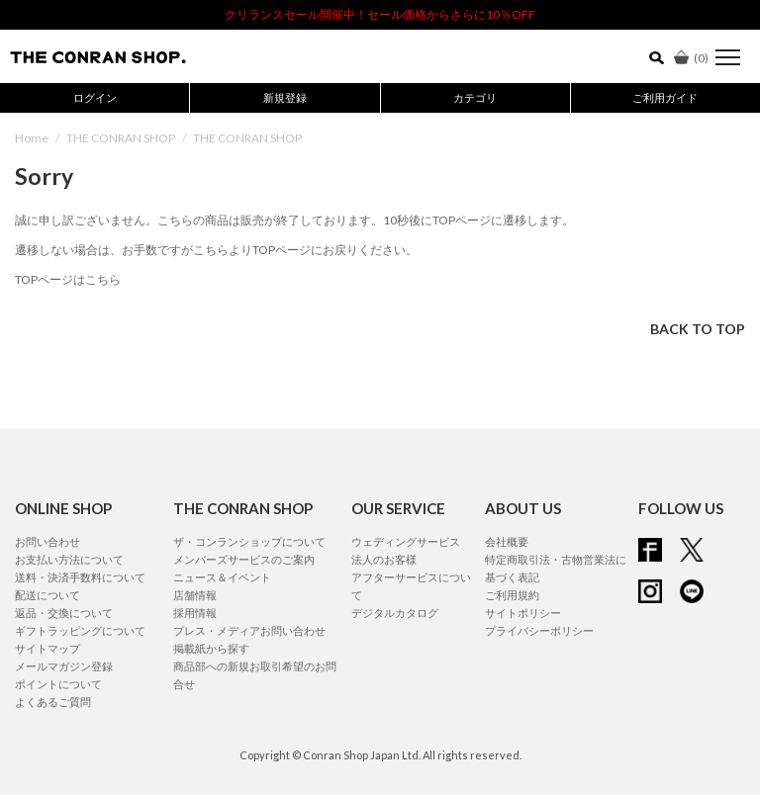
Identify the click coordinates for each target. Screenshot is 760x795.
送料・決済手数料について (80, 577)
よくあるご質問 (53, 701)
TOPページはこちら (68, 279)
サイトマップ (47, 648)
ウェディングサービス (405, 541)
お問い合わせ (47, 541)
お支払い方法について (69, 559)
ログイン (95, 97)
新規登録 (285, 97)
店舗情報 (195, 594)
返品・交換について (64, 612)
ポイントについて (58, 683)
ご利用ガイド (665, 97)
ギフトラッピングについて (80, 630)
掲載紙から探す (211, 648)
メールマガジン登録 (64, 666)
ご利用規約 (512, 594)
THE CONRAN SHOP (120, 138)
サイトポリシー (523, 612)
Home (31, 138)
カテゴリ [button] (475, 97)
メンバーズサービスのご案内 (244, 559)
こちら (211, 249)
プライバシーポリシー (539, 630)
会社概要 (506, 541)
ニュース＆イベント (222, 577)
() (691, 57)
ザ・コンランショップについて (249, 541)
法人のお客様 (384, 559)
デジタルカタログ (394, 612)
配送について (47, 594)
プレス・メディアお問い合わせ (249, 630)
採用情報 (195, 612)
